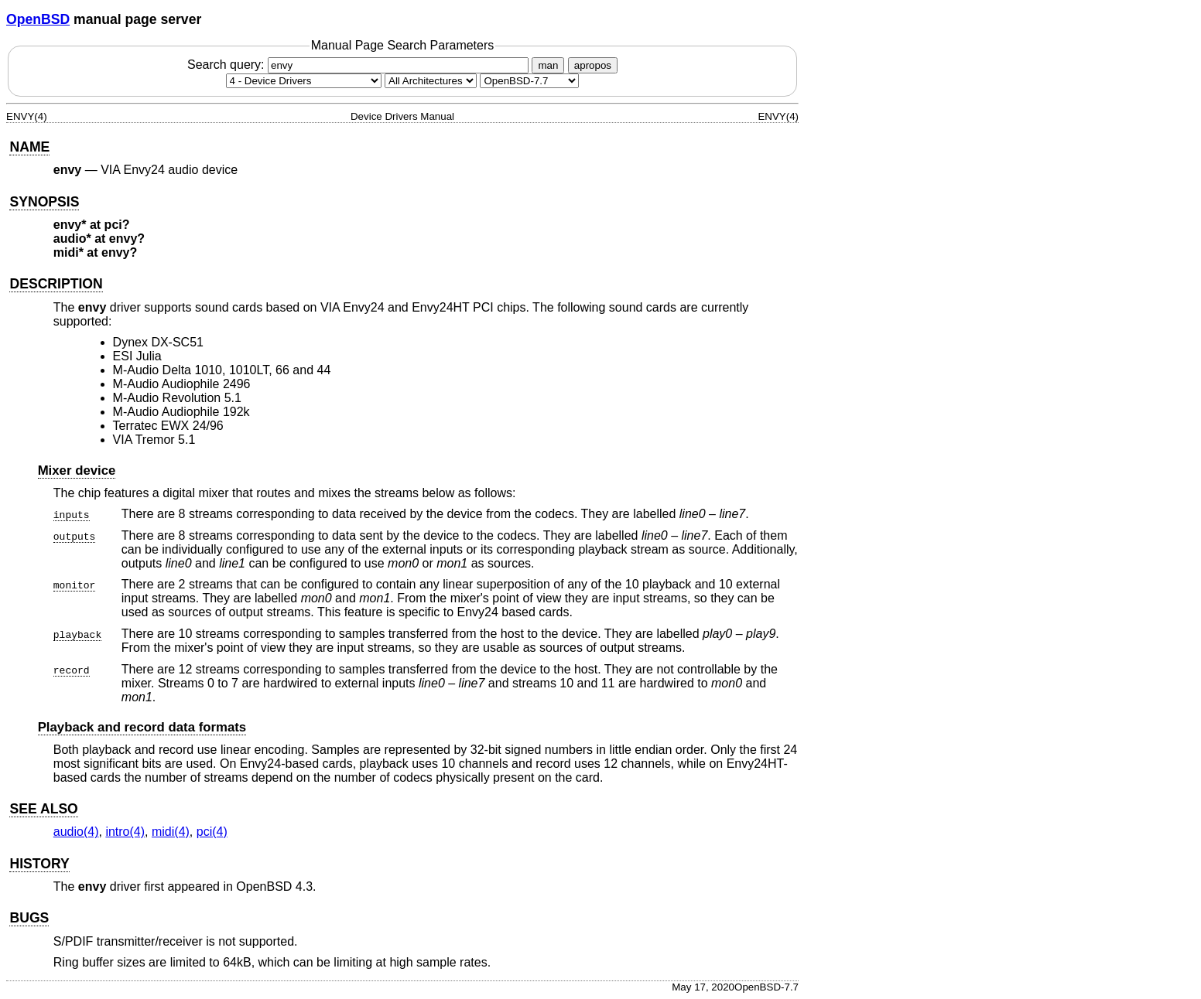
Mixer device (77, 470)
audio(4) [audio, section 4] (76, 831)
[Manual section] (304, 80)
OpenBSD (38, 19)
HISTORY (39, 863)
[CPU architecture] (431, 80)
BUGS (29, 918)
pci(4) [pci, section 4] (212, 831)
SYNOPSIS (44, 202)
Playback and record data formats (142, 727)
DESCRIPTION (55, 284)
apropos (592, 65)
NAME (29, 147)
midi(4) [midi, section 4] (171, 831)
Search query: (359, 64)
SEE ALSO (43, 809)
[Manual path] (529, 80)
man (548, 65)
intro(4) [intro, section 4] (125, 831)
